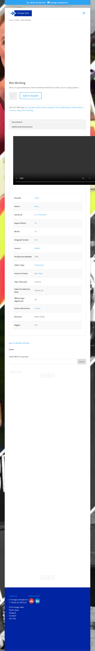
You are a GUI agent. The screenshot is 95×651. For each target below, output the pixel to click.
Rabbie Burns (66, 107)
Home (11, 20)
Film (36, 240)
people (50, 107)
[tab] (47, 122)
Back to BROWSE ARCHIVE (19, 343)
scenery (12, 110)
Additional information (22, 127)
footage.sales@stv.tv (19, 599)
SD (36, 231)
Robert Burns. (77, 107)
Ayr (26, 107)
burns (38, 107)
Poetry (57, 107)
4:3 (36, 223)
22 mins (37, 308)
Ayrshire (32, 107)
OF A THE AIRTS (40, 214)
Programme (39, 265)
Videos (17, 20)
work (23, 110)
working (29, 110)
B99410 (37, 248)
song (19, 110)
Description (17, 122)
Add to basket (31, 95)
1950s (37, 198)
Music (44, 107)
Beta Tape (38, 273)
